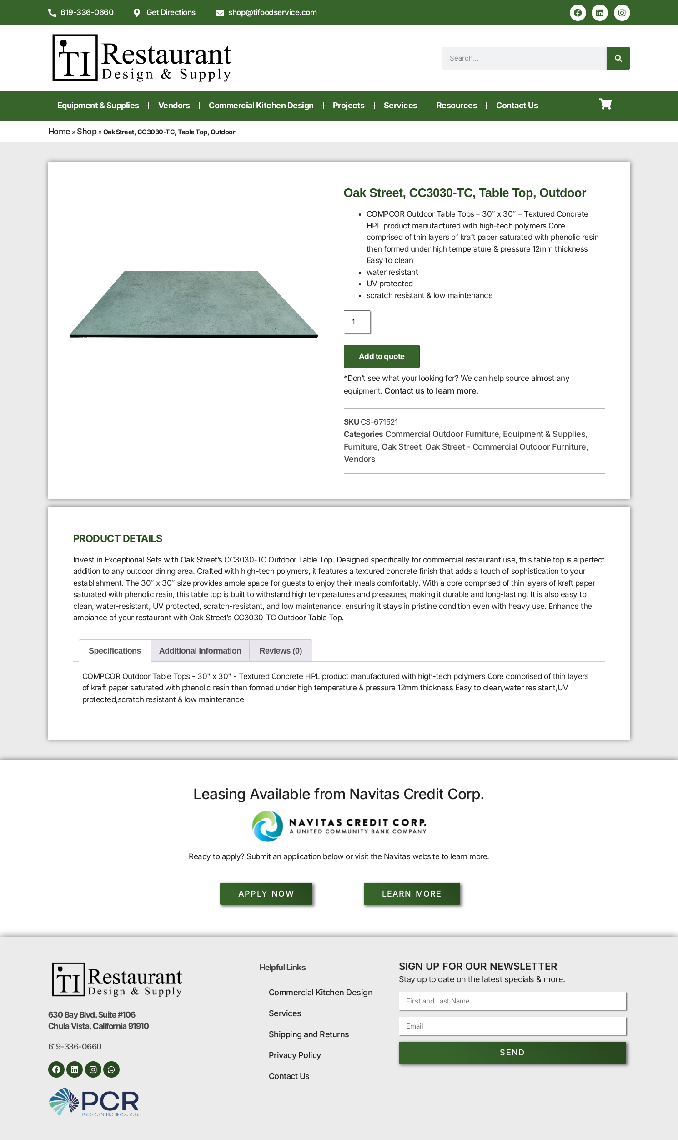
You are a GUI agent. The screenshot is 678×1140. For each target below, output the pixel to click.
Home (59, 131)
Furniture (361, 446)
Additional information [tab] (200, 650)
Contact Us (517, 105)
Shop (86, 131)
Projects (349, 105)
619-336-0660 (75, 1046)
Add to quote (382, 356)
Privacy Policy (295, 1055)
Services (400, 105)
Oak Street (401, 446)
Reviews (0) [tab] (281, 650)
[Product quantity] (357, 321)
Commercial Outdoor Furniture (442, 434)
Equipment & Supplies (98, 105)
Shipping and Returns (309, 1034)
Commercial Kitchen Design (261, 105)
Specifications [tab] (115, 650)
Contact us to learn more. (431, 390)
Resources (457, 105)
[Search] (618, 58)
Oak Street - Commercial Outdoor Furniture (505, 446)
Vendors (174, 105)
